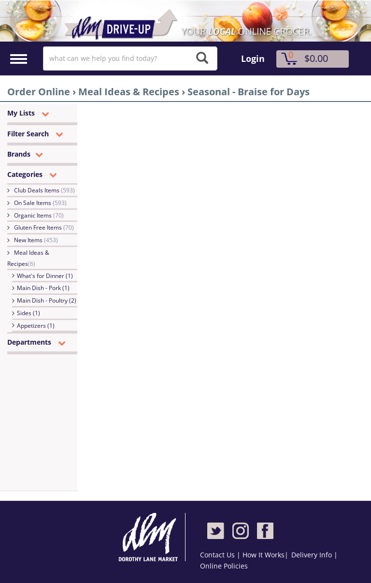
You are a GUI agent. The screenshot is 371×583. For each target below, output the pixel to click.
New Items (36, 240)
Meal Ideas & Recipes (28, 258)
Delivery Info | (314, 554)
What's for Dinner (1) (45, 276)
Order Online (38, 91)
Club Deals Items (44, 190)
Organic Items (39, 215)
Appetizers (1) (36, 325)
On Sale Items (40, 203)
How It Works (264, 554)
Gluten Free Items (44, 227)
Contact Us (218, 554)
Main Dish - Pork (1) (43, 288)
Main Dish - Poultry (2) (46, 300)
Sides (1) (28, 313)
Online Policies (224, 565)
